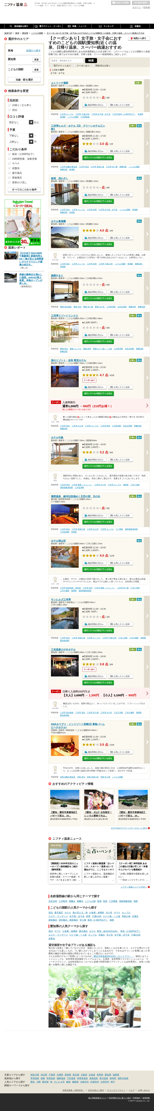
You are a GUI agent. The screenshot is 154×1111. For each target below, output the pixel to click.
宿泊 (51, 912)
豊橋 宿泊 (77, 307)
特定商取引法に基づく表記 (120, 1098)
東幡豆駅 (123, 167)
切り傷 (83, 920)
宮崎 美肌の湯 (92, 777)
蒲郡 (136, 901)
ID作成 (146, 7)
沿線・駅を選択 (24, 79)
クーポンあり (83, 65)
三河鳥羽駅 (111, 307)
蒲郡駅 (126, 485)
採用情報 (146, 1098)
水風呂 (135, 916)
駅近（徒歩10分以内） (108, 931)
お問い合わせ (144, 1090)
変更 (36, 59)
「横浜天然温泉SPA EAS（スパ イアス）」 (113, 956)
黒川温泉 (103, 1078)
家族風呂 (53, 920)
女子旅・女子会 (77, 916)
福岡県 (116, 1074)
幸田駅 (74, 532)
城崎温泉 (61, 1078)
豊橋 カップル (75, 349)
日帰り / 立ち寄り (21, 105)
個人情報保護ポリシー (97, 1098)
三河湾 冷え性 (77, 426)
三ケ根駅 (119, 529)
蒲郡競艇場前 (125, 901)
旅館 (112, 920)
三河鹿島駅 (85, 117)
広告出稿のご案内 (96, 1090)
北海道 (92, 1074)
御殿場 (75, 1082)
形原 (105, 901)
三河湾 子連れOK (82, 114)
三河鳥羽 (63, 901)
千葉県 (52, 1074)
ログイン (136, 7)
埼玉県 (44, 1074)
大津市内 (104, 1082)
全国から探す (33, 50)
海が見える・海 (80, 912)
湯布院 (113, 1078)
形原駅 (140, 114)
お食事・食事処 (96, 912)
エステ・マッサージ (58, 916)
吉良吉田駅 (122, 307)
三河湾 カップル (66, 114)
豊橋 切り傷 (88, 307)
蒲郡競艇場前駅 (66, 487)
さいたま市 (59, 1082)
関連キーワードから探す (17, 1085)
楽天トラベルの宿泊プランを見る (98, 157)
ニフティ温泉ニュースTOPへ (134, 887)
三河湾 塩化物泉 (66, 713)
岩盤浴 (52, 938)
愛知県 (108, 1074)
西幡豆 (72, 901)
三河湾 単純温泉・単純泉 (70, 588)
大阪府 (84, 1074)
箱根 (43, 1078)
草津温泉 (34, 1078)
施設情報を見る (95, 105)
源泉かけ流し (19, 182)
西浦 (99, 901)
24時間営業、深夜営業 (24, 159)
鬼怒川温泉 (123, 1078)
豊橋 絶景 (87, 349)
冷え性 (109, 912)
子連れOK (96, 916)
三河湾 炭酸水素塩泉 (68, 167)
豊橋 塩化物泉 (66, 307)
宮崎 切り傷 (105, 777)
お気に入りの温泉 (120, 3)
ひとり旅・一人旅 (111, 916)
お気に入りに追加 (122, 105)
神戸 (113, 1082)
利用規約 (136, 1098)
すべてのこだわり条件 (24, 189)
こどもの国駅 (73, 117)
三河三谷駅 (135, 485)
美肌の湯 (126, 916)
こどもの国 (90, 901)
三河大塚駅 (64, 591)
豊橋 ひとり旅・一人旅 (102, 349)
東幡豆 (80, 901)
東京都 (76, 1074)
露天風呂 (58, 912)
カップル (126, 912)
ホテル (68, 912)
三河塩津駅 (79, 487)
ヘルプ (131, 1090)
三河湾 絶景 (92, 210)
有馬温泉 (51, 1078)
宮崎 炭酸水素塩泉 (67, 777)
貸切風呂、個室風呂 (68, 920)
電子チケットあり (62, 65)
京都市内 (94, 1082)
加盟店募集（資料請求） (74, 1090)
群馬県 (68, 1074)
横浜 (32, 1082)
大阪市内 (84, 1082)
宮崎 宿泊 (81, 777)
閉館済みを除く (103, 65)
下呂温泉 (71, 1078)
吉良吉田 (53, 901)
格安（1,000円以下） (98, 920)
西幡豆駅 (63, 169)
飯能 (68, 1082)
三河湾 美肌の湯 (97, 167)
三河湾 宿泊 (84, 167)
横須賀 (45, 1082)
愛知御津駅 (64, 641)
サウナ (117, 912)
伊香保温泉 (82, 1078)
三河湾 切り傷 (112, 167)
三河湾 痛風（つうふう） (82, 485)
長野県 (100, 1074)
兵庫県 (60, 1074)
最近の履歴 (141, 3)
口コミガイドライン (116, 1090)
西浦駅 (63, 117)
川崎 (38, 1082)
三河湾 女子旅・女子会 (100, 114)
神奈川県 (34, 1074)
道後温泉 (93, 1078)
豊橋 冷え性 (100, 307)
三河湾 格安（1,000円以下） (124, 114)
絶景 (88, 916)
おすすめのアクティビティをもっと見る (129, 828)
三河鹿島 (113, 901)
